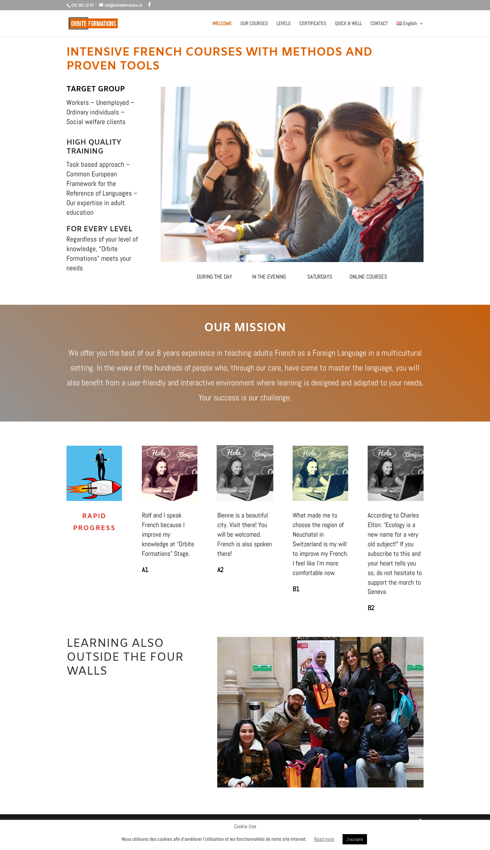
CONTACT (379, 23)
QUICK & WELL (348, 23)
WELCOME (222, 23)
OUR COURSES (254, 23)
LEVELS (283, 23)
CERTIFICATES (312, 23)
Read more (324, 839)
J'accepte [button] (355, 839)
